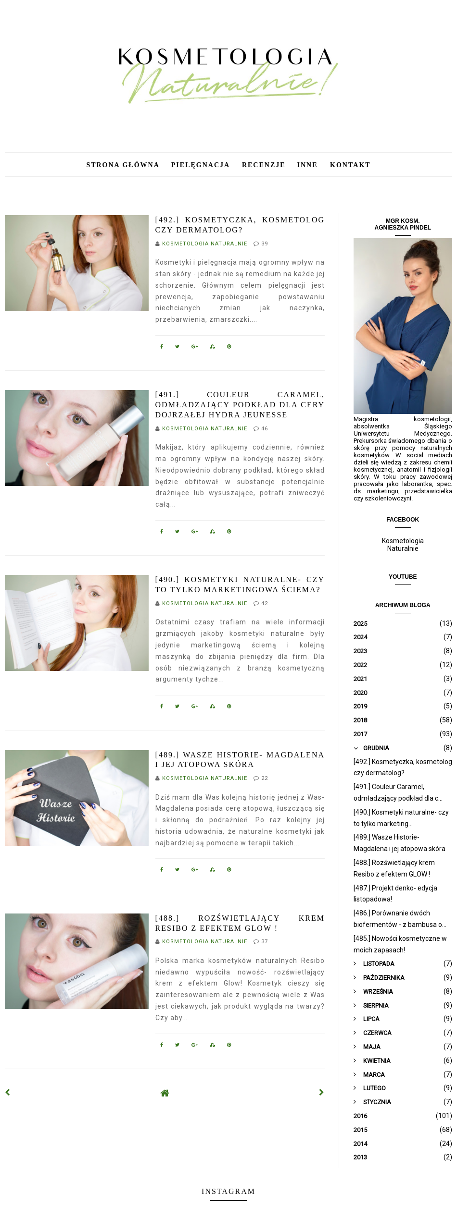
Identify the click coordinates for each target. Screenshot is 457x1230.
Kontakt (350, 165)
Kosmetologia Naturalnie (403, 544)
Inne (309, 165)
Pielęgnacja (201, 165)
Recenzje (264, 165)
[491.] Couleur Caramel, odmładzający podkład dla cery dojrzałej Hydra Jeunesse (240, 404)
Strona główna (122, 165)
